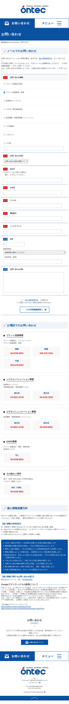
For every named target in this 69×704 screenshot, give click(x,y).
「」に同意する (34, 303)
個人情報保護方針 (45, 58)
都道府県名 (7, 249)
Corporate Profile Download (33, 695)
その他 (7, 143)
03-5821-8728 (17, 401)
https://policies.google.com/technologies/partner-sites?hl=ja (22, 612)
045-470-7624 (46, 357)
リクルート (9, 135)
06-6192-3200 (46, 401)
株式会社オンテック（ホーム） (10, 42)
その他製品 (9, 126)
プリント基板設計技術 (13, 84)
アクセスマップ (34, 686)
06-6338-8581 (17, 357)
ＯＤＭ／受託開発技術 (13, 109)
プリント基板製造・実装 (14, 92)
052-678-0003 (17, 368)
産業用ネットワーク (12, 101)
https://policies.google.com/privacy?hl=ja (16, 610)
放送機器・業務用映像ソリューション (19, 118)
